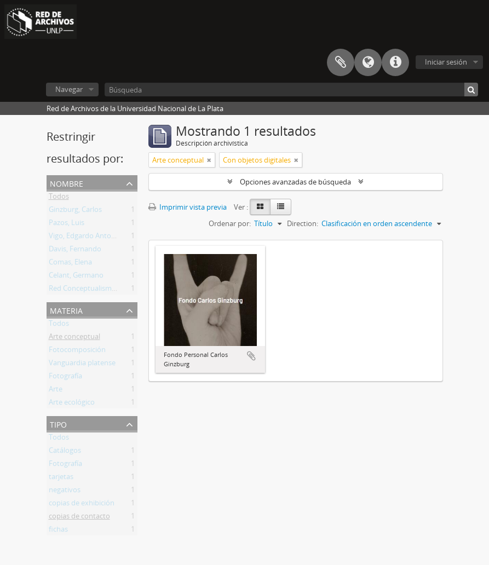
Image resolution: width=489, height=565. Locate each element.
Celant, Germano (76, 277)
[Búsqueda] (291, 89)
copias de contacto (79, 518)
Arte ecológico (72, 404)
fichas (58, 531)
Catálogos (65, 452)
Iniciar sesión (446, 62)
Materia (66, 309)
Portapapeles (340, 62)
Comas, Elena (70, 264)
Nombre (66, 182)
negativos (64, 492)
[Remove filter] (209, 159)
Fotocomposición (77, 351)
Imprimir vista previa (187, 207)
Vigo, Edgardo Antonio (85, 238)
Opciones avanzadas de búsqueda (295, 182)
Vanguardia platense (82, 365)
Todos (59, 198)
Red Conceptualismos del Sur (96, 290)
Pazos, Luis (66, 224)
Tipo (58, 423)
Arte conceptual (74, 338)
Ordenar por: (230, 223)
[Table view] (280, 207)
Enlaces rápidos (395, 62)
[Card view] (260, 207)
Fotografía (65, 378)
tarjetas (61, 478)
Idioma (368, 62)
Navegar (69, 89)
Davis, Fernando (75, 251)
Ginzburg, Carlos (75, 211)
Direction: (302, 223)
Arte (55, 391)
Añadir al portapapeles (251, 355)
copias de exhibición (81, 505)
